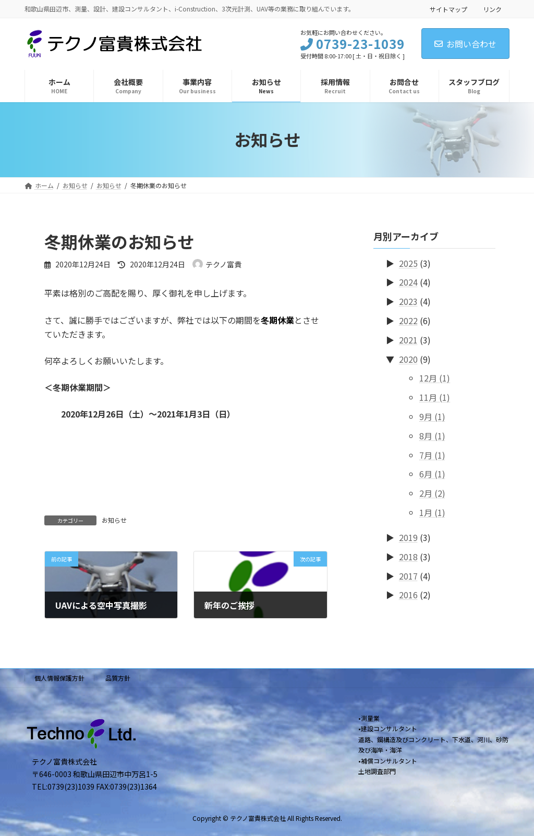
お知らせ (114, 519)
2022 (408, 320)
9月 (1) (432, 416)
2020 (408, 358)
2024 (408, 282)
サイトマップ (448, 9)
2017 (408, 575)
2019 (408, 537)
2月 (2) (432, 493)
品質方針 (117, 677)
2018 (408, 556)
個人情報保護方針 (59, 677)
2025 (408, 262)
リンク (492, 9)
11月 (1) (434, 397)
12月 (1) (434, 378)
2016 (408, 594)
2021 (408, 339)
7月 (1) (432, 454)
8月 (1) (432, 435)
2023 (408, 301)
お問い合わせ (465, 44)
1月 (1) (432, 512)
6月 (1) (432, 474)
